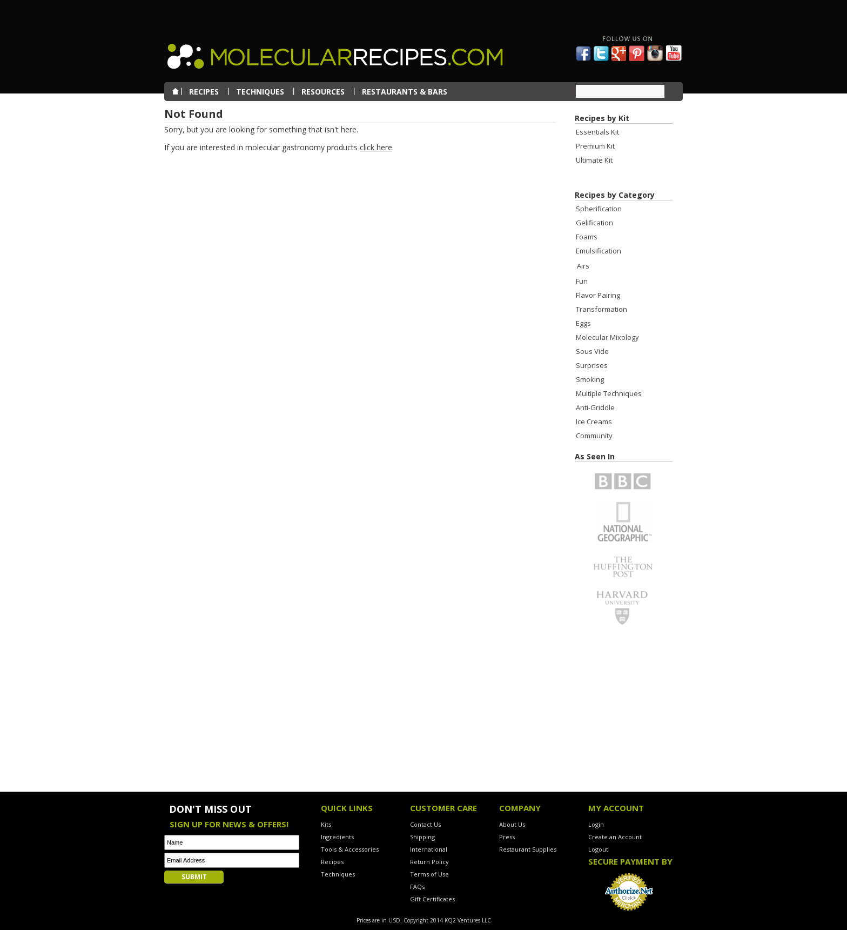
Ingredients (337, 837)
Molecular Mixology (607, 337)
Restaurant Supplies (527, 849)
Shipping (422, 837)
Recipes (332, 862)
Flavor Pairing (598, 295)
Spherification (599, 208)
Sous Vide (592, 351)
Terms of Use (429, 874)
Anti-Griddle (595, 407)
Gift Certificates (432, 899)
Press (507, 837)
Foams (586, 237)
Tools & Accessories (350, 849)
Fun (582, 281)
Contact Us (425, 824)
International (428, 849)
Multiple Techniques (609, 393)
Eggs (583, 323)
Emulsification (598, 251)
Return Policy (429, 862)
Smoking (590, 379)
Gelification (594, 223)
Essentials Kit (597, 132)
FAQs (417, 886)
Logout (598, 849)
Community (594, 435)
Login (596, 824)
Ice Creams (594, 421)
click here (376, 147)
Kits (326, 824)
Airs (583, 266)
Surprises (592, 365)
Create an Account (615, 837)
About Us (512, 824)
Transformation (601, 309)
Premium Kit (595, 146)
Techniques (338, 874)
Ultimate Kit (594, 160)
